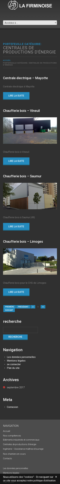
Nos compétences (12, 435)
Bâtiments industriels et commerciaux (21, 440)
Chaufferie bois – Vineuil (21, 111)
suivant (9, 310)
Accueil (7, 60)
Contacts (7, 458)
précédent (23, 307)
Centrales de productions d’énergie (19, 444)
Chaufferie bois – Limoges (23, 241)
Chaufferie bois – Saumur (22, 176)
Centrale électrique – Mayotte (25, 78)
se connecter (14, 364)
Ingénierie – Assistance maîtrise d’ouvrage (23, 449)
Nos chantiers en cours (14, 454)
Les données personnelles (21, 357)
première (9, 307)
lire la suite (16, 95)
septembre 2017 (16, 387)
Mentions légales (16, 360)
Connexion (12, 407)
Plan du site (13, 368)
